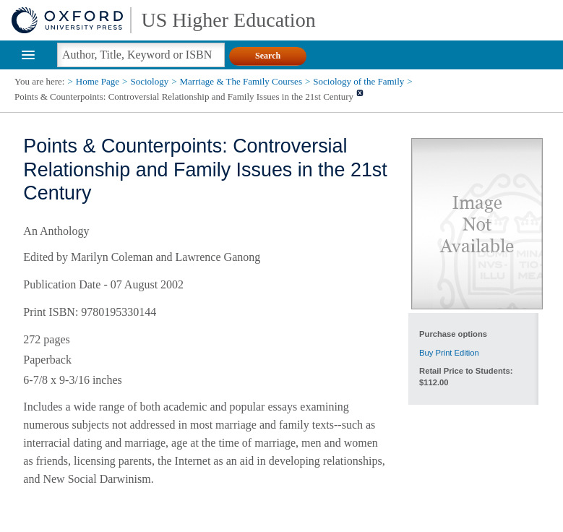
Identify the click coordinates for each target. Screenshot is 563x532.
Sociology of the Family (358, 81)
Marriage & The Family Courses (241, 81)
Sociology (149, 81)
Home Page (97, 81)
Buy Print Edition (449, 352)
